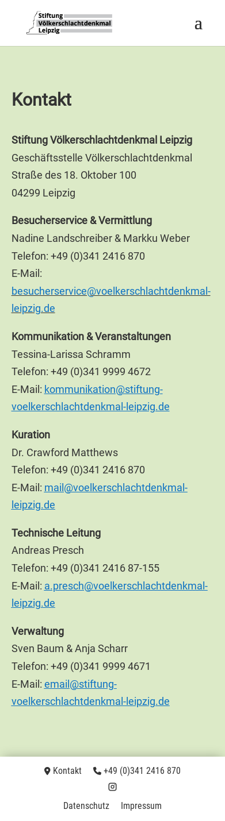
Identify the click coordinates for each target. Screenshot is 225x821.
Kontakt (67, 770)
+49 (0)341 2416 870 (142, 770)
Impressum (141, 805)
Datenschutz (86, 805)
